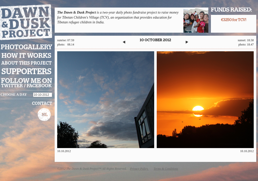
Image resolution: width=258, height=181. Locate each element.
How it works (26, 56)
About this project (26, 63)
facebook (39, 86)
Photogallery (26, 47)
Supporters (26, 72)
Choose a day (14, 95)
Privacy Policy (139, 168)
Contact (42, 104)
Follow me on (26, 81)
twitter (12, 86)
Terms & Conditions (166, 168)
